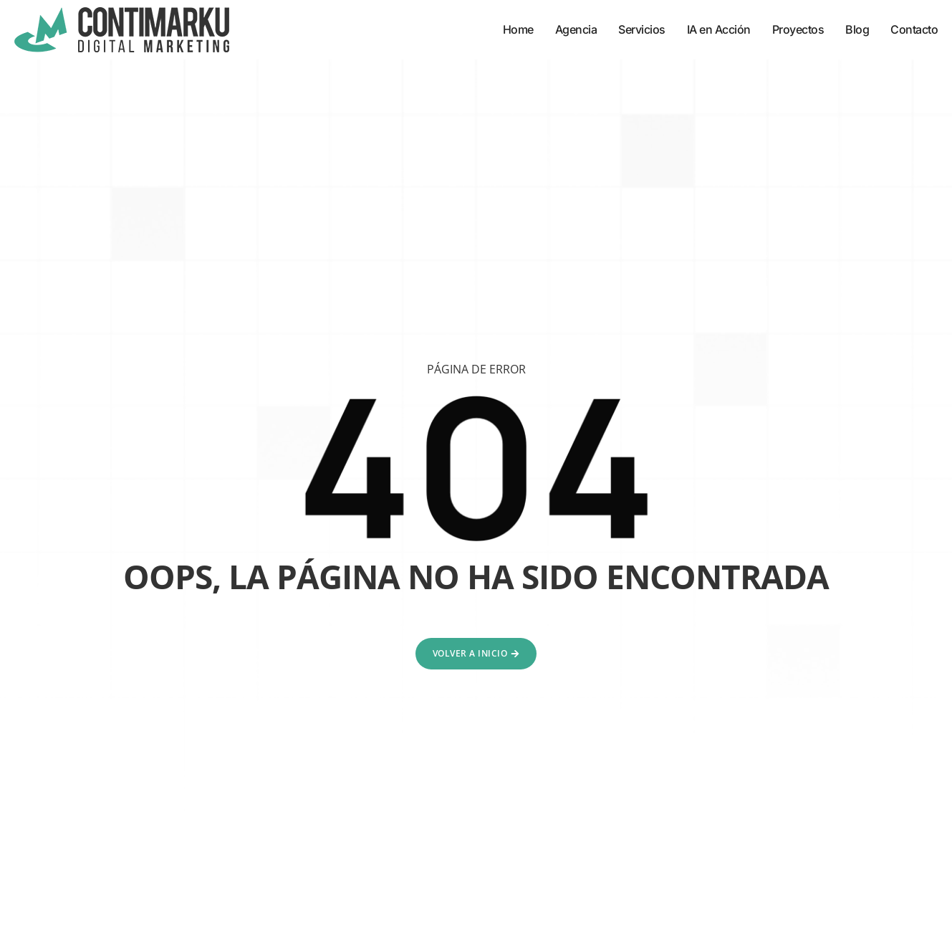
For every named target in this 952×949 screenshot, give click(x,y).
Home (518, 29)
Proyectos (798, 29)
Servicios (641, 29)
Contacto (914, 29)
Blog (857, 29)
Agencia (576, 29)
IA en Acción (719, 29)
